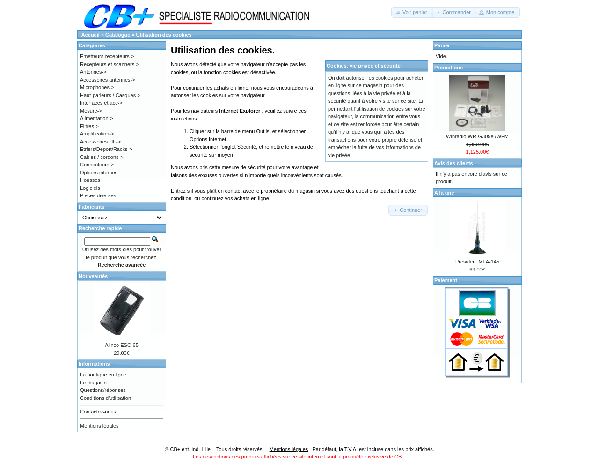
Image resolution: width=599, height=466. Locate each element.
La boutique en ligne (103, 374)
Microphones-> (97, 87)
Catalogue (117, 35)
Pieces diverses (98, 195)
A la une (444, 192)
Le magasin (93, 382)
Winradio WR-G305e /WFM (477, 136)
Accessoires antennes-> (107, 80)
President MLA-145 (477, 261)
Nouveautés (93, 276)
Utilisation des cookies (164, 35)
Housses (90, 180)
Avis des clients (453, 163)
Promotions (448, 67)
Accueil (90, 35)
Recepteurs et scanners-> (109, 64)
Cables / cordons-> (102, 157)
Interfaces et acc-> (101, 102)
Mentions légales (99, 425)
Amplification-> (97, 133)
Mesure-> (91, 110)
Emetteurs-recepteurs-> (107, 56)
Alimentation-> (96, 118)
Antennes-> (93, 72)
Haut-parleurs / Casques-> (110, 95)
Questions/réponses (103, 390)
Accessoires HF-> (100, 141)
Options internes (98, 172)
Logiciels (90, 188)
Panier (442, 45)
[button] (412, 12)
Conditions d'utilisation (105, 398)
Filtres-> (89, 126)
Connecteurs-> (97, 164)
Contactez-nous (98, 411)
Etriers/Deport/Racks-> (106, 149)
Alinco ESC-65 (122, 345)
